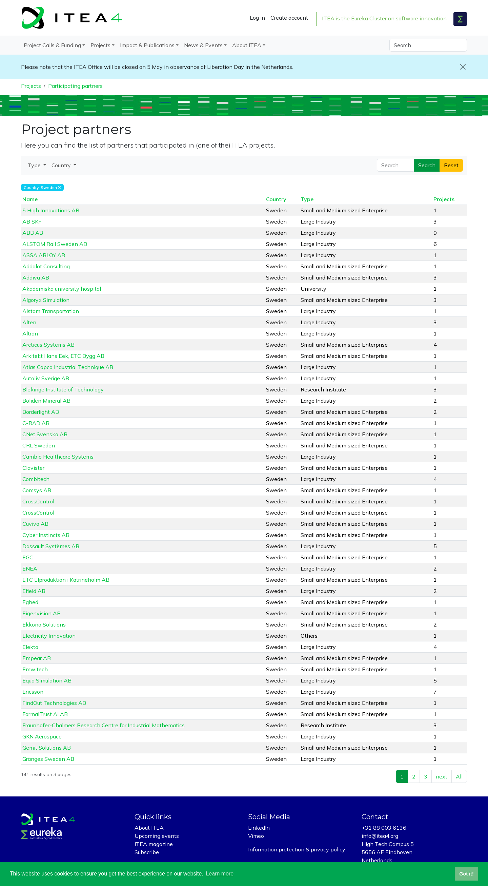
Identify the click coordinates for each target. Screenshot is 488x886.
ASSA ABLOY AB (43, 255)
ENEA (29, 568)
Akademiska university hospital (61, 288)
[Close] (463, 67)
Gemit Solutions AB (46, 747)
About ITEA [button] (246, 45)
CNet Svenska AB (44, 434)
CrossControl (38, 501)
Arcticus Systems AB (48, 344)
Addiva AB (35, 277)
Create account (289, 17)
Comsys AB (36, 490)
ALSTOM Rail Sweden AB (54, 243)
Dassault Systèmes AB (50, 546)
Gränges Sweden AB (48, 758)
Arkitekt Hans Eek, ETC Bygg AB (63, 355)
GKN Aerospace (42, 736)
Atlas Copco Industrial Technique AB (67, 367)
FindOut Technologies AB (54, 702)
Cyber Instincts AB (45, 535)
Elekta (30, 646)
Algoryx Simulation (45, 299)
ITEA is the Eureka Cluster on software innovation (384, 18)
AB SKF (31, 221)
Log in (257, 17)
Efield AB (33, 591)
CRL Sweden (38, 445)
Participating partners (75, 85)
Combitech (35, 479)
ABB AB (32, 232)
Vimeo (256, 835)
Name (30, 199)
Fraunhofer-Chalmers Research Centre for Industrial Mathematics (103, 725)
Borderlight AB (40, 411)
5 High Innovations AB (50, 210)
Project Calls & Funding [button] (52, 45)
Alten (29, 322)
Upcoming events (157, 835)
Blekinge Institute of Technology (63, 389)
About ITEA (149, 827)
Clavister (33, 467)
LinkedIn (259, 827)
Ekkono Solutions (44, 624)
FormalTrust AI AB (45, 714)
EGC (27, 557)
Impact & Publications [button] (147, 45)
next (441, 776)
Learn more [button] (219, 874)
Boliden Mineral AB (46, 400)
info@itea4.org (380, 835)
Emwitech (35, 669)
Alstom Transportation (50, 311)
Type (307, 199)
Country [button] (62, 165)
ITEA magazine (154, 844)
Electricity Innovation (49, 635)
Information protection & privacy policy (296, 849)
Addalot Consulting (46, 266)
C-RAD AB (35, 423)
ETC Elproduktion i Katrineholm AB (65, 579)
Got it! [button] (466, 874)
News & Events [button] (203, 45)
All (459, 776)
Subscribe (147, 852)
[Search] (428, 45)
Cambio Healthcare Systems (58, 456)
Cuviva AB (35, 523)
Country (276, 199)
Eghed (30, 602)
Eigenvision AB (41, 613)
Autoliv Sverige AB (45, 378)
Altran (30, 333)
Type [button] (35, 165)
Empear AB (36, 658)
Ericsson (32, 691)
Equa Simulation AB (47, 680)
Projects (31, 85)
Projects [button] (100, 45)
